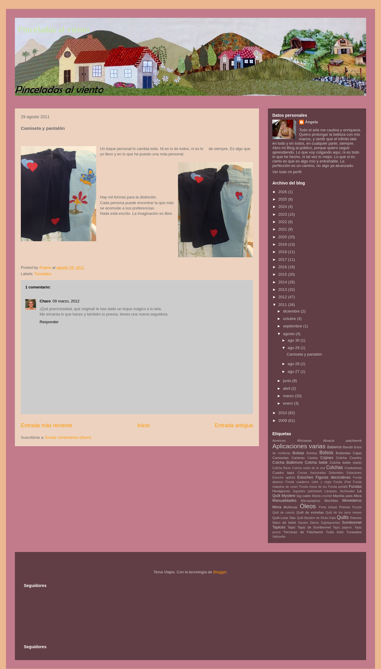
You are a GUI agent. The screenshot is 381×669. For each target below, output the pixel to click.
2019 (283, 244)
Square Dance (308, 522)
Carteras (298, 458)
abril (287, 388)
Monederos (352, 500)
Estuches (305, 477)
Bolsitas (312, 453)
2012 (283, 297)
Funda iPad (342, 482)
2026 (283, 192)
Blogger (219, 572)
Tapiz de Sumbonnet (314, 527)
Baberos (334, 447)
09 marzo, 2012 (66, 301)
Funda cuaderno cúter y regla (308, 482)
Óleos (308, 506)
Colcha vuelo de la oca (308, 468)
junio (287, 380)
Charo (45, 301)
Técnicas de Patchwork (303, 532)
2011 (283, 304)
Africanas (304, 440)
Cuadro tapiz (283, 472)
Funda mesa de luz (313, 486)
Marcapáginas (310, 500)
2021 (283, 229)
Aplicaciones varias (298, 446)
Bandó (348, 447)
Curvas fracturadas (311, 472)
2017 (283, 259)
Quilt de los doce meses (344, 512)
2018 (283, 252)
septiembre (293, 326)
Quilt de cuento (283, 512)
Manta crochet (322, 496)
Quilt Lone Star (284, 518)
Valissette (278, 536)
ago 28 (294, 364)
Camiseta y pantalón (304, 354)
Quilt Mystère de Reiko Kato (316, 518)
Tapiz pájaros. (343, 527)
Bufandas (343, 453)
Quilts (343, 517)
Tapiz (292, 527)
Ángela (311, 122)
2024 (283, 206)
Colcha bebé (316, 462)
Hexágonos (281, 491)
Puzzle (357, 507)
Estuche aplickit (283, 477)
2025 (283, 199)
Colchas (334, 467)
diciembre (292, 311)
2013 (283, 289)
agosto (289, 334)
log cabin (304, 496)
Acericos (279, 440)
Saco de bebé (284, 522)
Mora (276, 507)
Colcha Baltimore (287, 462)
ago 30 (294, 340)
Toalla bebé (334, 532)
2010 (283, 413)
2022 (283, 222)
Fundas (355, 486)
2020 (283, 237)
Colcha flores (281, 468)
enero (288, 403)
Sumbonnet (352, 522)
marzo (289, 396)
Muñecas (290, 507)
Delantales (336, 472)
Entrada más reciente (46, 425)
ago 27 (294, 371)
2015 (283, 274)
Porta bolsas (328, 507)
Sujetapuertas (330, 522)
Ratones (356, 518)
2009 (283, 420)
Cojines (326, 457)
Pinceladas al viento (53, 29)
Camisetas (280, 458)
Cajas (357, 453)
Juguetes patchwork (307, 491)
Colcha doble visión (346, 462)
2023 (283, 214)
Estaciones (354, 472)
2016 (283, 267)
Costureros (353, 468)
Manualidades (284, 500)
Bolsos (326, 452)
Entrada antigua (234, 425)
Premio (344, 507)
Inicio (143, 425)
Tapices (278, 527)
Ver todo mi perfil (287, 172)
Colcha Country (349, 458)
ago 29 (294, 347)
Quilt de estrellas (310, 512)
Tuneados (42, 274)
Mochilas (331, 500)
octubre (290, 318)
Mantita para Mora (347, 496)
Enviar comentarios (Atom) (68, 437)
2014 (283, 282)
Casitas (312, 458)
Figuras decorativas (333, 477)
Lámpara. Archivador (339, 491)
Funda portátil (337, 486)
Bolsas (298, 453)
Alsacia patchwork (342, 440)
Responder (49, 322)
